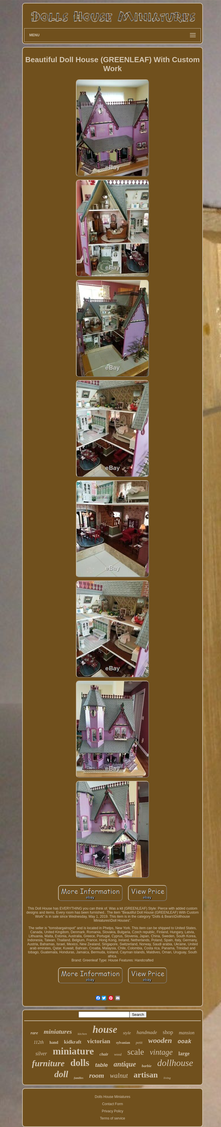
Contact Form (112, 1104)
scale (135, 1051)
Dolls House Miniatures (112, 1097)
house (105, 1029)
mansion (187, 1032)
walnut (119, 1075)
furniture (48, 1063)
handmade (147, 1032)
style (127, 1033)
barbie (147, 1066)
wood (117, 1054)
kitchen (82, 1033)
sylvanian (123, 1043)
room (96, 1075)
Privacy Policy (112, 1111)
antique (125, 1064)
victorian (98, 1041)
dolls (79, 1063)
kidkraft (72, 1042)
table (101, 1065)
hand (53, 1042)
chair (104, 1054)
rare (34, 1033)
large (184, 1053)
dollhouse (175, 1063)
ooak (184, 1041)
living (167, 1077)
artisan (146, 1074)
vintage (161, 1052)
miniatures (58, 1031)
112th (39, 1042)
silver (41, 1053)
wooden (160, 1040)
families (78, 1077)
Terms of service (112, 1118)
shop (168, 1032)
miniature (73, 1051)
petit (139, 1042)
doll (61, 1074)
